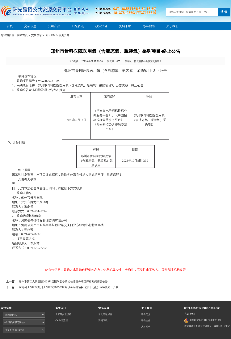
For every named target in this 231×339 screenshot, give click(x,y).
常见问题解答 (105, 314)
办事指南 (149, 26)
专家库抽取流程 (63, 314)
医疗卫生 (50, 35)
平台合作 (145, 320)
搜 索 (223, 12)
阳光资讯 (78, 26)
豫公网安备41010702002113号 (205, 320)
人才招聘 (145, 326)
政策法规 (101, 26)
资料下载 (125, 26)
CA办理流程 (61, 320)
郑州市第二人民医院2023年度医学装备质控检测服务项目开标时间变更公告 (63, 281)
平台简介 (145, 314)
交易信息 (30, 26)
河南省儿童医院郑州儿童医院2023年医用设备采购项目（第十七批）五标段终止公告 (68, 287)
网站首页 (22, 35)
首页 (10, 26)
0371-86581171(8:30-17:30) (134, 9)
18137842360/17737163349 (134, 13)
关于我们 (172, 26)
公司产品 (54, 26)
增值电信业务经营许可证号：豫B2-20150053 (207, 326)
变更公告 (64, 35)
